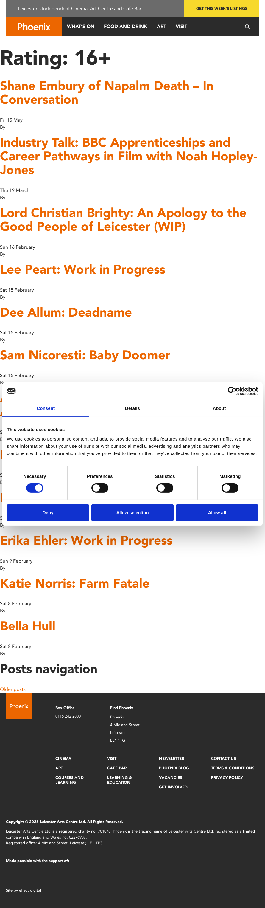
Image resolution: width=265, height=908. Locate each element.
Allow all (217, 512)
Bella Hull (27, 625)
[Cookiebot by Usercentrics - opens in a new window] (232, 391)
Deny (48, 512)
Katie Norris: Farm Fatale (74, 583)
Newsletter (171, 758)
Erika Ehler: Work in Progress (86, 540)
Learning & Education (119, 780)
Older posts (13, 689)
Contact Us (223, 758)
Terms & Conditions (232, 768)
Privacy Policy (227, 777)
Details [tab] (132, 408)
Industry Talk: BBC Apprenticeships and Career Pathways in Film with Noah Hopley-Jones (128, 156)
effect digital (30, 890)
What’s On (80, 26)
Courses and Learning (69, 780)
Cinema (63, 758)
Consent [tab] (46, 408)
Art (161, 26)
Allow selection (132, 512)
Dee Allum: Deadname (66, 312)
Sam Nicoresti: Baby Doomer (85, 354)
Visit (181, 26)
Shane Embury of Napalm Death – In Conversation (106, 92)
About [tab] (219, 408)
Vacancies (170, 777)
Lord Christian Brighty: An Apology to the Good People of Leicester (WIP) (123, 219)
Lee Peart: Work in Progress (82, 269)
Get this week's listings (221, 8)
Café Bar (117, 768)
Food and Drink (125, 26)
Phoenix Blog (174, 768)
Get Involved (173, 787)
